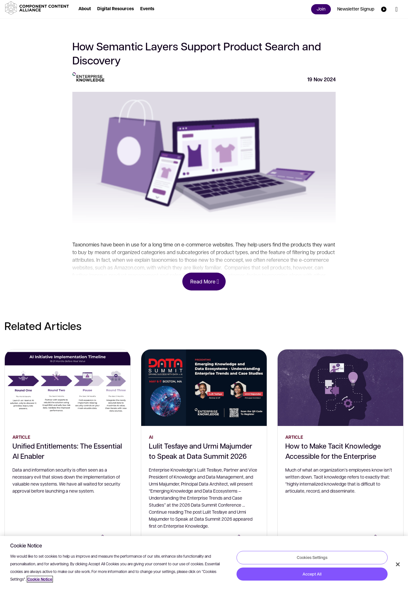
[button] (38, 8)
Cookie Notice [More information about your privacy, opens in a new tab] (39, 579)
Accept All (312, 574)
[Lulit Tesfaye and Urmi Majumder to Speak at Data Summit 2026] (204, 387)
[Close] (398, 564)
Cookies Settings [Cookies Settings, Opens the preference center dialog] (312, 557)
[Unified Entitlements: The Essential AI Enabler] (67, 387)
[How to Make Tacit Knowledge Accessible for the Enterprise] (340, 387)
